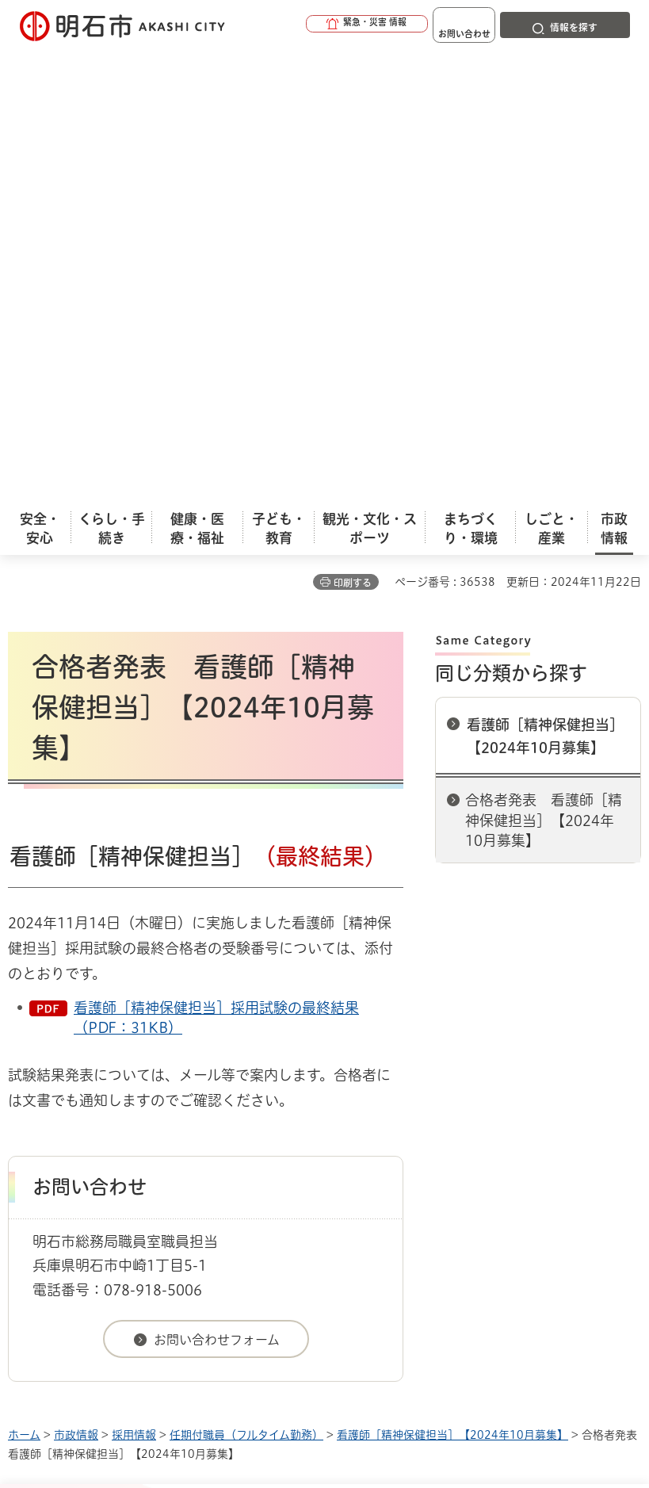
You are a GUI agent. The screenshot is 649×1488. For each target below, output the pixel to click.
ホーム (24, 982)
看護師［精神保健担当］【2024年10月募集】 (545, 283)
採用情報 (134, 982)
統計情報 (386, 1279)
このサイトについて (139, 1057)
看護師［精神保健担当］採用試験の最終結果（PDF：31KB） (216, 565)
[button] (316, 25)
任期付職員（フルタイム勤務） (246, 982)
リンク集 (300, 1082)
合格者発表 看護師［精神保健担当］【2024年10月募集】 (543, 367)
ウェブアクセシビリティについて (357, 1057)
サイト (413, 1082)
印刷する (353, 130)
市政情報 (76, 982)
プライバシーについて (145, 1082)
